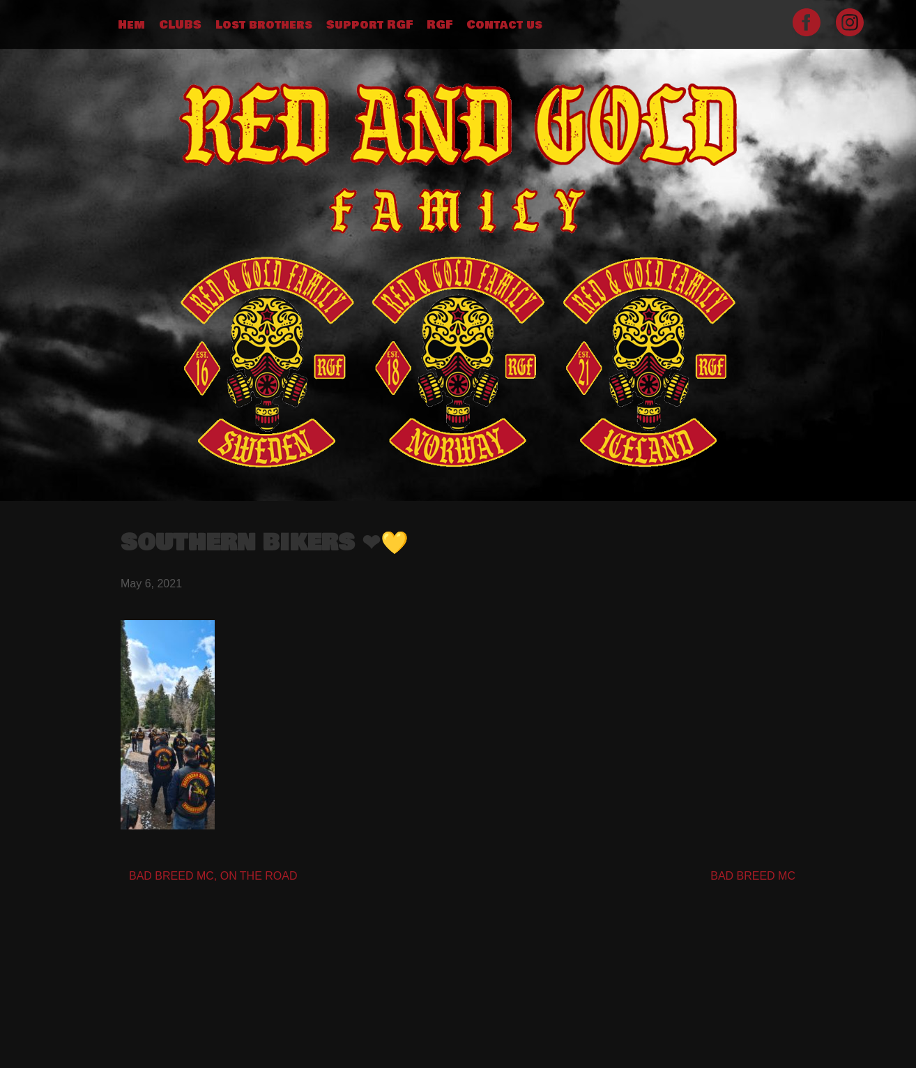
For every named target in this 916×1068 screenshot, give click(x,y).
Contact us (504, 25)
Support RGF (369, 25)
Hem (131, 25)
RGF (439, 25)
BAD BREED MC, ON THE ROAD (213, 876)
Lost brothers (263, 25)
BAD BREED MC (752, 876)
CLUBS (180, 25)
